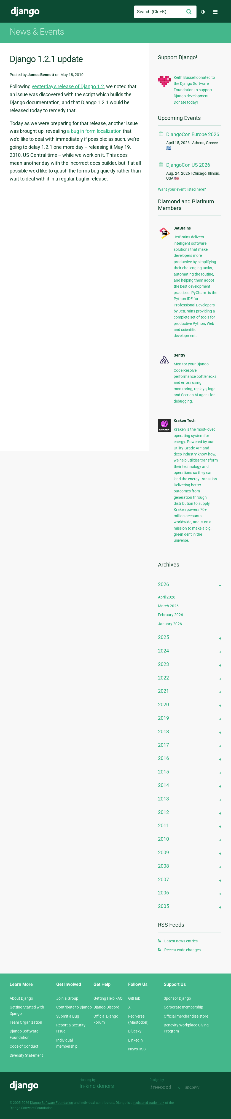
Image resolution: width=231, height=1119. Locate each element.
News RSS (137, 1049)
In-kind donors (96, 1086)
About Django (21, 998)
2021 (163, 691)
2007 (163, 879)
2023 (163, 664)
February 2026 (170, 615)
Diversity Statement (26, 1055)
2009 (163, 852)
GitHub (134, 998)
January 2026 (170, 624)
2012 (163, 812)
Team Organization (26, 1022)
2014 (163, 785)
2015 (163, 772)
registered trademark (148, 1103)
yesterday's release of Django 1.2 (68, 86)
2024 (163, 651)
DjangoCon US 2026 (188, 165)
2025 (163, 637)
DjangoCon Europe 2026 (192, 134)
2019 (163, 718)
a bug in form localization (94, 131)
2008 (163, 866)
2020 (163, 704)
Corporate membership (183, 1007)
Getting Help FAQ (108, 998)
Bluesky (134, 1031)
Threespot (162, 1087)
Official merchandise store (186, 1016)
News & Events (37, 31)
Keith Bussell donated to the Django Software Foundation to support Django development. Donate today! (194, 89)
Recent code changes (182, 950)
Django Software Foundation (51, 1103)
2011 (163, 825)
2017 (163, 745)
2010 (163, 839)
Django (25, 12)
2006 (163, 893)
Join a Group (67, 998)
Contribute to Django (74, 1007)
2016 (163, 758)
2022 (163, 678)
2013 (163, 799)
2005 (163, 906)
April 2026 (166, 597)
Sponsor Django (177, 998)
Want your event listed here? (182, 189)
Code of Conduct (24, 1046)
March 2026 (168, 606)
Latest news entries (181, 941)
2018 (163, 731)
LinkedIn (135, 1040)
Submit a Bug (67, 1016)
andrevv (198, 1087)
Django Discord (106, 1007)
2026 (163, 584)
